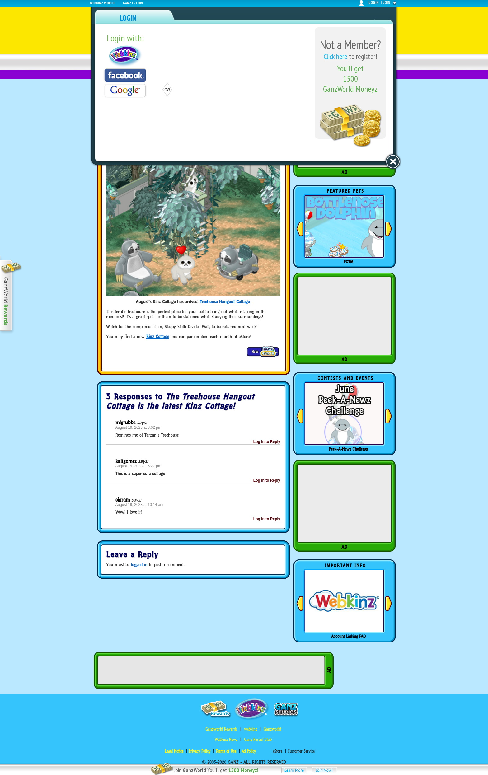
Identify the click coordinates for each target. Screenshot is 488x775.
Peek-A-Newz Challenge (348, 448)
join (386, 2)
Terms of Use (226, 751)
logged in (139, 564)
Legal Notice (174, 751)
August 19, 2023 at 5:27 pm (138, 466)
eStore (277, 751)
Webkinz (250, 729)
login (373, 2)
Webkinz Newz (226, 739)
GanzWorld (272, 729)
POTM (348, 261)
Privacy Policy (199, 751)
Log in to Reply (266, 442)
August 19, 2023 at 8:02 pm (138, 427)
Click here (335, 56)
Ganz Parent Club (258, 739)
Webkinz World (102, 3)
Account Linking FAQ (348, 636)
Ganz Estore (133, 3)
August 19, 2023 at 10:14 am (139, 504)
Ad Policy (249, 751)
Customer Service (301, 751)
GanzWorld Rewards (221, 729)
